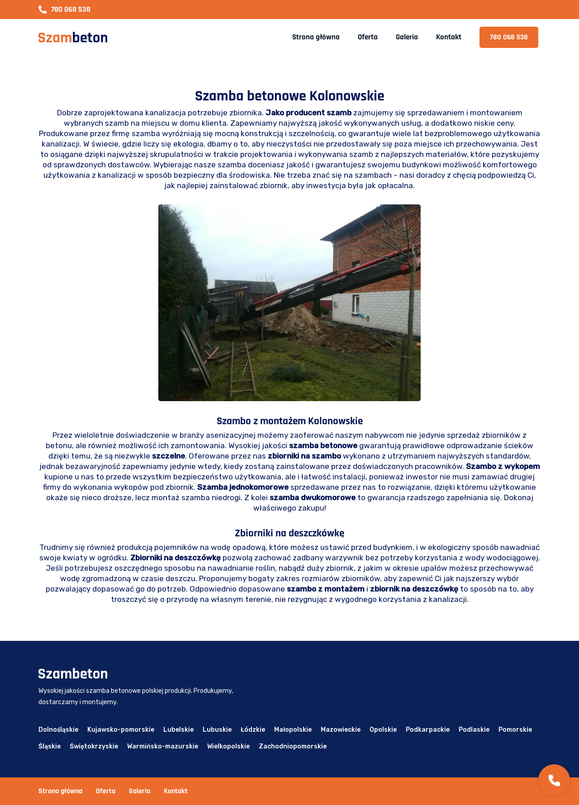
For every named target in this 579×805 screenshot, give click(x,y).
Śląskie (49, 746)
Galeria (407, 37)
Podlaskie (474, 730)
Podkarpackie (428, 730)
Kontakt (448, 37)
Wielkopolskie (228, 746)
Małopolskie (293, 730)
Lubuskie (217, 730)
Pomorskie (515, 730)
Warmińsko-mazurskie (162, 746)
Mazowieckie (341, 730)
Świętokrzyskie (94, 746)
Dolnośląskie (58, 730)
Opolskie (383, 730)
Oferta (368, 37)
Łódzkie (253, 730)
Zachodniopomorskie (293, 746)
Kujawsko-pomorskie (120, 730)
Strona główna (316, 37)
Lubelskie (178, 730)
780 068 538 (64, 9)
